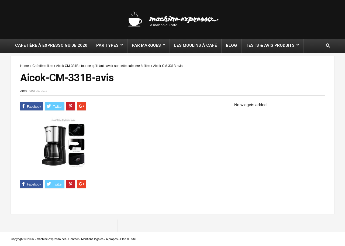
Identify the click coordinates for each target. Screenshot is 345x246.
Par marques (146, 45)
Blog (231, 45)
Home (24, 66)
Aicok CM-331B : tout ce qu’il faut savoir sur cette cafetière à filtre (103, 66)
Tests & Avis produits (270, 45)
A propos (112, 239)
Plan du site (128, 239)
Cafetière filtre (42, 66)
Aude (23, 90)
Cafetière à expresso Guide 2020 (51, 45)
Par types (107, 45)
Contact (73, 239)
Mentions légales (92, 239)
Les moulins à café (195, 45)
